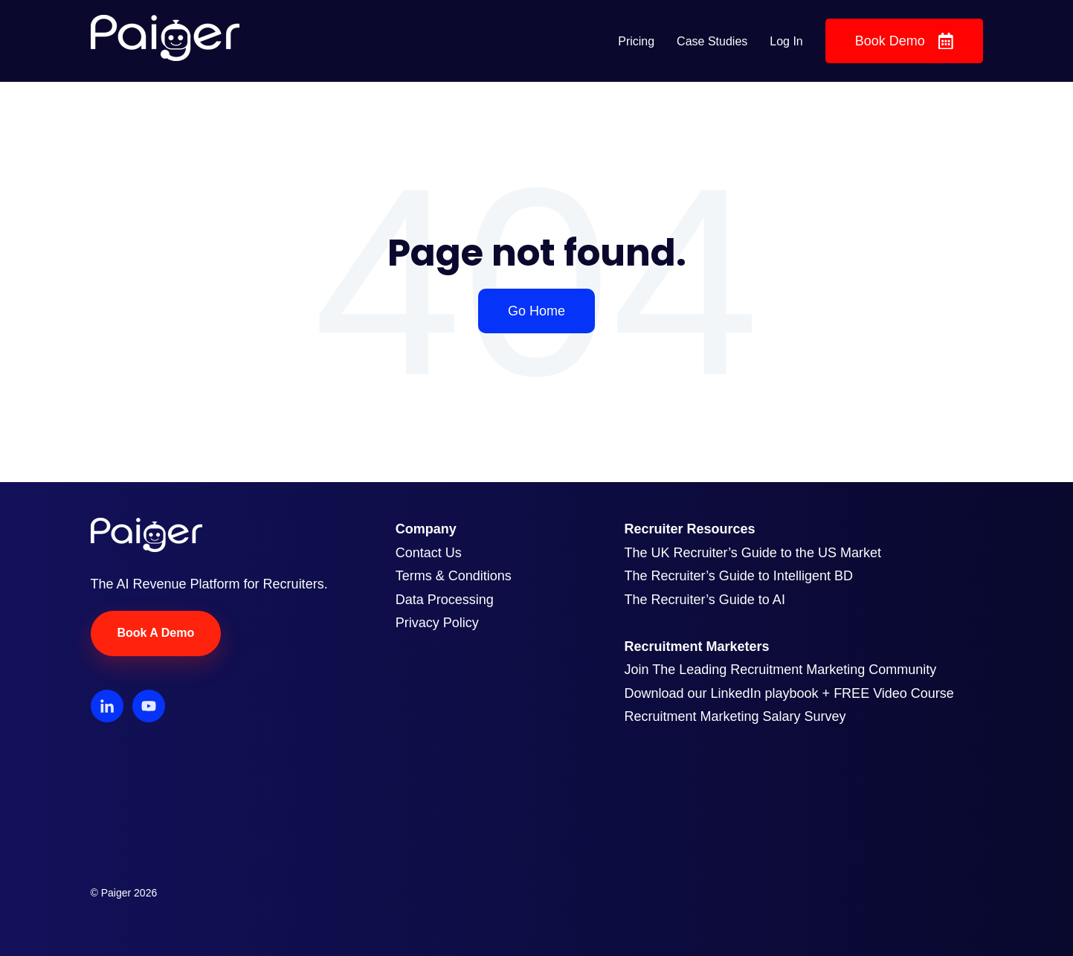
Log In (786, 41)
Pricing (636, 41)
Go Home (536, 311)
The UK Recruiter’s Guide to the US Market (752, 552)
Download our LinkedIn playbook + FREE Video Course (788, 693)
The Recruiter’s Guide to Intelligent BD (738, 575)
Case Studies (712, 41)
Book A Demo (156, 632)
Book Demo (904, 41)
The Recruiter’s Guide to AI (704, 599)
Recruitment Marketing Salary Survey (734, 716)
